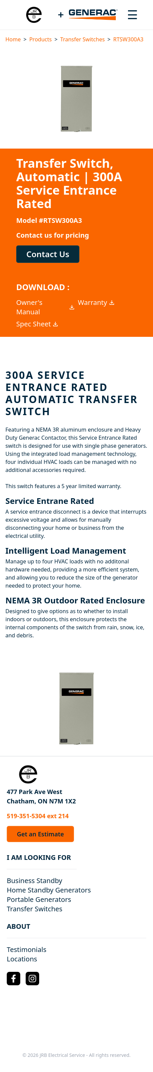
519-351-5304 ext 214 (38, 816)
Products (40, 39)
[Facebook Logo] (13, 978)
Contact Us (47, 254)
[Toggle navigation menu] (132, 15)
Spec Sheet (37, 323)
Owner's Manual (45, 307)
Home (13, 39)
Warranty (97, 302)
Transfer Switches (82, 39)
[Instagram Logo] (32, 978)
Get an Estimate (40, 834)
